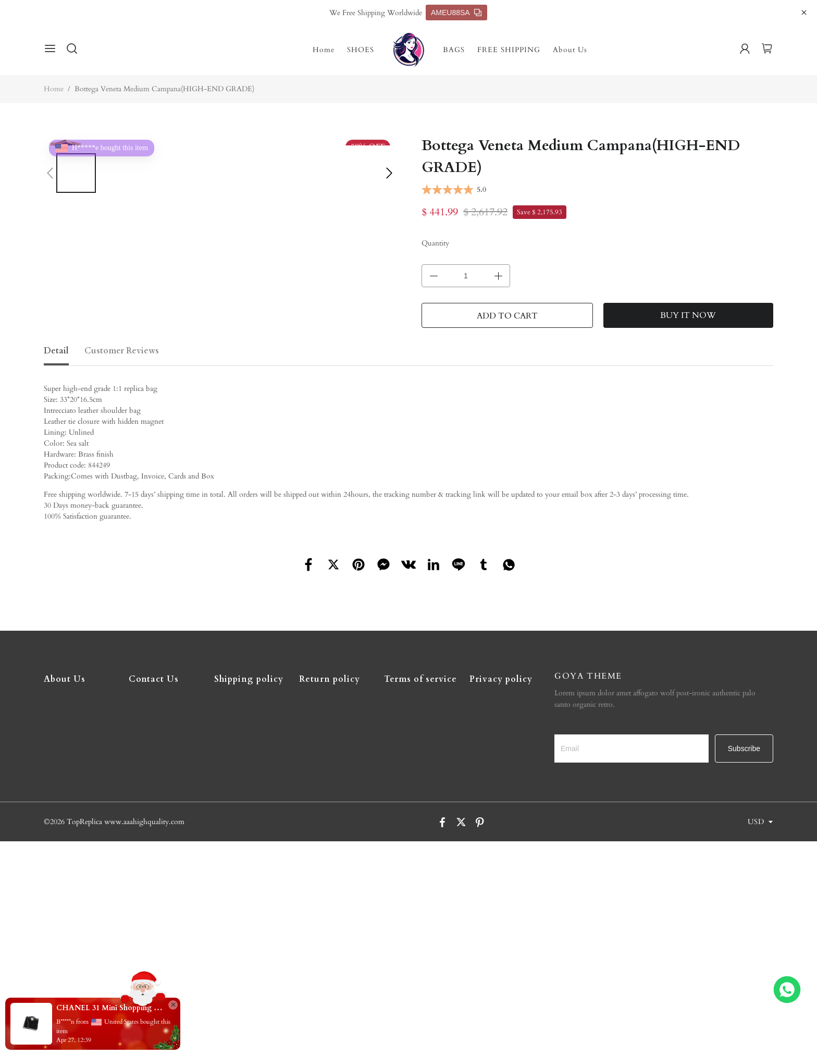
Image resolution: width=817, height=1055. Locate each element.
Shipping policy (248, 679)
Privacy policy (501, 679)
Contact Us (154, 679)
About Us (570, 50)
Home (324, 50)
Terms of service (420, 679)
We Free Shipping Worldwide (375, 13)
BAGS (454, 50)
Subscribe (744, 748)
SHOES (360, 50)
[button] (50, 173)
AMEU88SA (456, 12)
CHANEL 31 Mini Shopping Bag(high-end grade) (109, 1008)
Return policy (329, 679)
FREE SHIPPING (508, 50)
